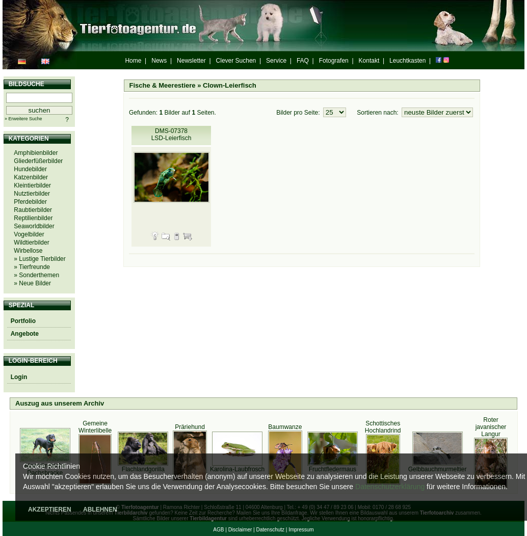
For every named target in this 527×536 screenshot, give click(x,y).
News (159, 60)
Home (133, 60)
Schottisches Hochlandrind (383, 427)
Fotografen (334, 60)
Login (19, 377)
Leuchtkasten (407, 60)
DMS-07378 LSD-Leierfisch (171, 134)
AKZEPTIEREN (49, 509)
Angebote (25, 333)
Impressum (300, 529)
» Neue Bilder (32, 283)
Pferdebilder (30, 201)
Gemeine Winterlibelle (95, 427)
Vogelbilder (29, 234)
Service (276, 60)
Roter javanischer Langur (491, 427)
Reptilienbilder (33, 218)
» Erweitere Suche (23, 118)
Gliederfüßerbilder (38, 161)
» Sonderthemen (36, 275)
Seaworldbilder (34, 226)
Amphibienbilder (36, 152)
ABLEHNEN (100, 509)
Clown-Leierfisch (229, 85)
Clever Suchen (236, 60)
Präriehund (190, 427)
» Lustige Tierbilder (39, 258)
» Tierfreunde (32, 267)
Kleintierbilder (32, 185)
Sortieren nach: (378, 112)
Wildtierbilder (31, 242)
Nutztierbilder (32, 193)
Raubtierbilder (33, 209)
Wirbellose (28, 250)
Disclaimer (240, 529)
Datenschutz (270, 529)
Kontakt (369, 60)
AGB (218, 529)
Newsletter (191, 60)
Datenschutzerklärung (390, 487)
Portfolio (23, 321)
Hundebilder (30, 169)
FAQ (303, 60)
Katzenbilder (31, 177)
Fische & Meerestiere (162, 85)
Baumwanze (285, 427)
